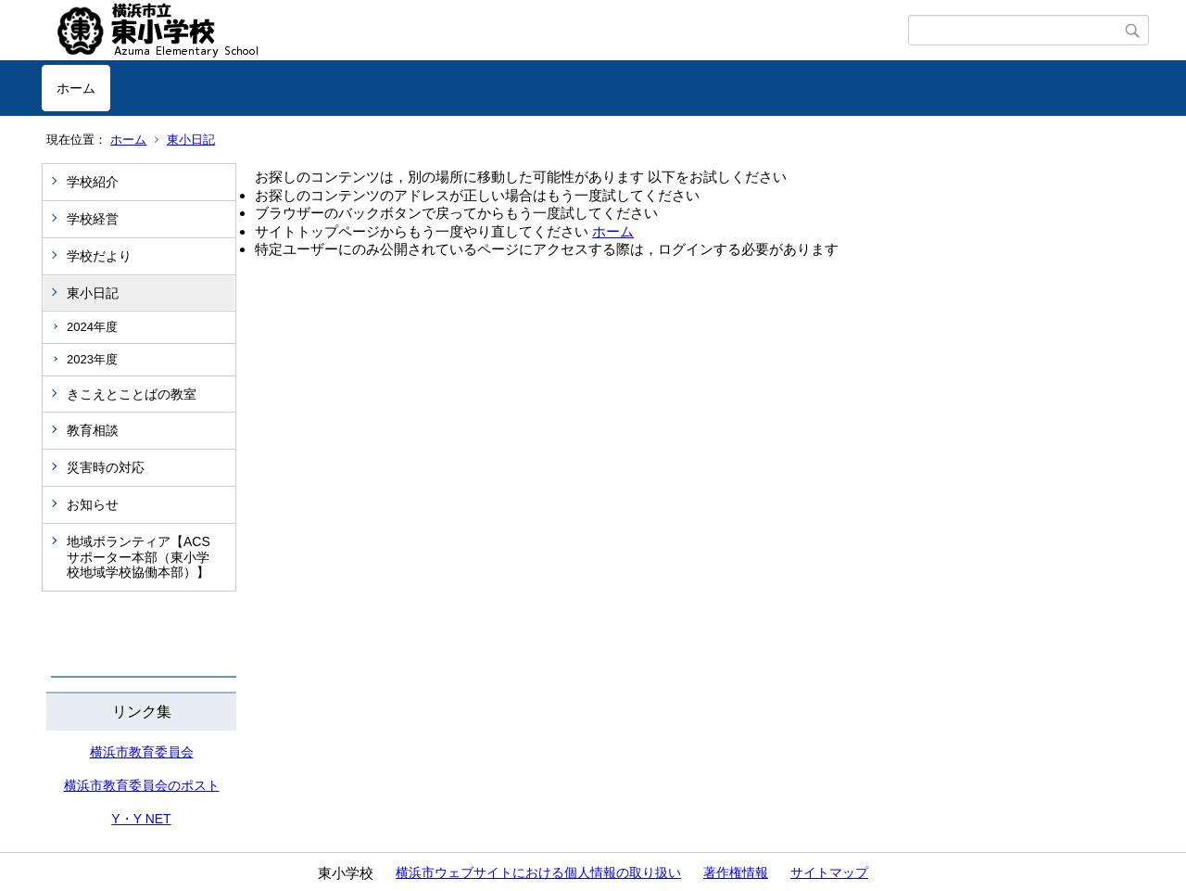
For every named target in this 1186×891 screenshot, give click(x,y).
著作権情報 (735, 872)
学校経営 (93, 218)
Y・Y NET (140, 818)
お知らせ (93, 504)
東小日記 (191, 139)
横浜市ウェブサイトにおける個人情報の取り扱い (538, 872)
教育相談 (93, 430)
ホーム (76, 88)
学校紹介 (93, 181)
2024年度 (92, 327)
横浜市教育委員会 (142, 752)
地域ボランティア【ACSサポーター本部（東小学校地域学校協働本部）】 (138, 557)
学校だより (99, 255)
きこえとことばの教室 (131, 394)
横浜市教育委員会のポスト (142, 785)
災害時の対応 (106, 467)
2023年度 (92, 359)
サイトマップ (829, 872)
